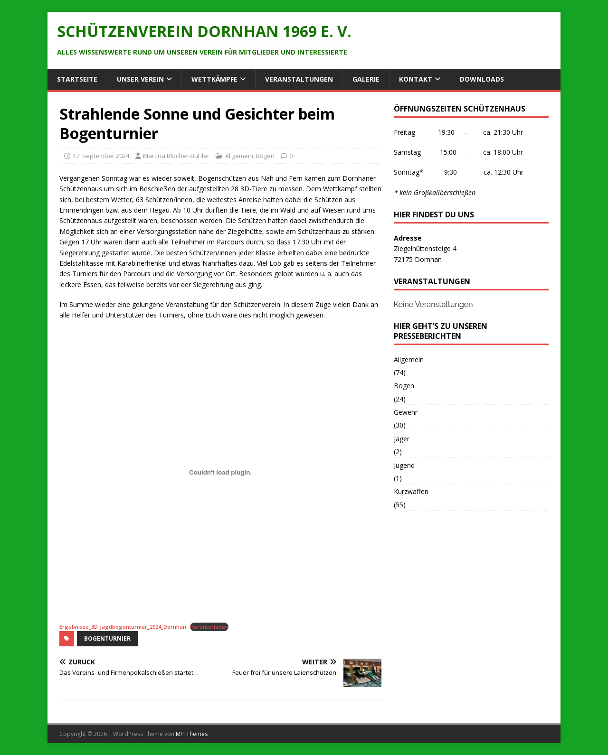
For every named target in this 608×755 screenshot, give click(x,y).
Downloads (482, 79)
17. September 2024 (101, 155)
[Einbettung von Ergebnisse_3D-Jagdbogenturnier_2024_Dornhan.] (220, 472)
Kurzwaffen (411, 491)
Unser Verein (140, 79)
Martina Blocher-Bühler (176, 155)
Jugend (404, 465)
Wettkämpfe (214, 79)
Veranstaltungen (299, 79)
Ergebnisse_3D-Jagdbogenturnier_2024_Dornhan (122, 626)
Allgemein (239, 155)
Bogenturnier (107, 638)
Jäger (401, 438)
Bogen (265, 155)
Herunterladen (209, 626)
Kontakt (415, 79)
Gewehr (406, 412)
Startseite (77, 79)
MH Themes (192, 734)
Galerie (366, 79)
